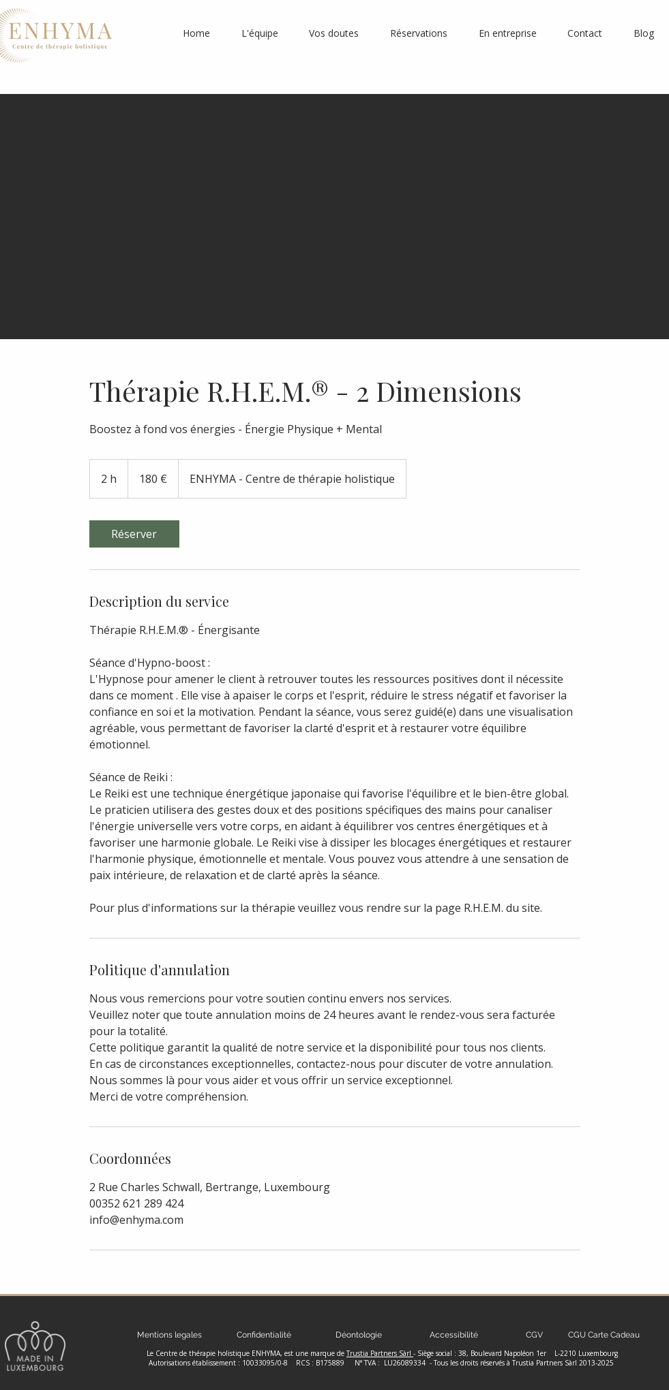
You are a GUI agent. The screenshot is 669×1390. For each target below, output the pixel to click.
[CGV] (534, 1334)
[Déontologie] (359, 1334)
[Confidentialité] (264, 1334)
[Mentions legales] (169, 1334)
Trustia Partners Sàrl (379, 1353)
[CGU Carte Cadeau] (604, 1334)
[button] (418, 33)
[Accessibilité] (453, 1334)
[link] (134, 534)
